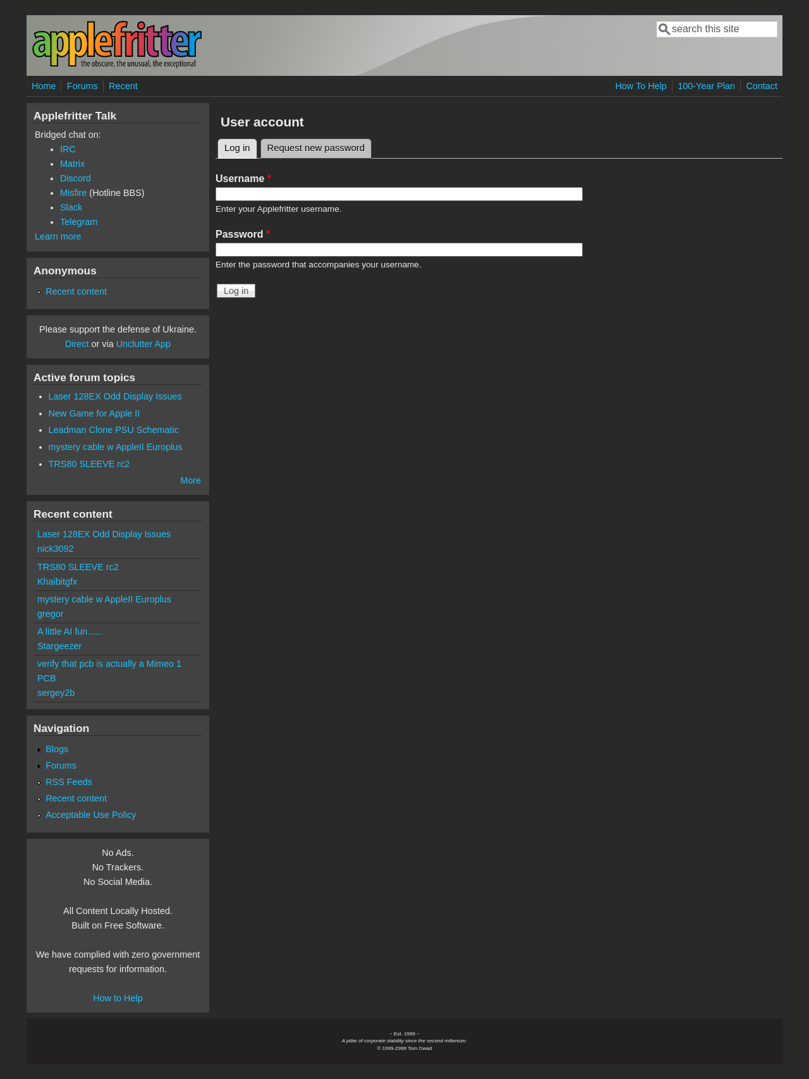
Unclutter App (143, 344)
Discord (75, 178)
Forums (82, 86)
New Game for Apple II (94, 413)
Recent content (76, 291)
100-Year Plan (706, 86)
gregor (50, 614)
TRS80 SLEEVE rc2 (89, 464)
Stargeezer (59, 646)
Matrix (72, 164)
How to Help (117, 998)
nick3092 (55, 549)
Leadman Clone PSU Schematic (114, 430)
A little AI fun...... (69, 631)
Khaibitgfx (57, 581)
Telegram (78, 222)
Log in (240, 146)
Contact (761, 86)
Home (44, 86)
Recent (123, 86)
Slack (71, 207)
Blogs (57, 749)
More (190, 480)
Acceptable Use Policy (91, 815)
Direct (77, 344)
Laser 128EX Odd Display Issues (115, 396)
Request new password (316, 148)
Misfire (73, 193)
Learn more (58, 236)
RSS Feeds (69, 782)
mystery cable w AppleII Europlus (116, 447)
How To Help (640, 86)
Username (243, 178)
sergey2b (56, 693)
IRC (68, 149)
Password (243, 234)
